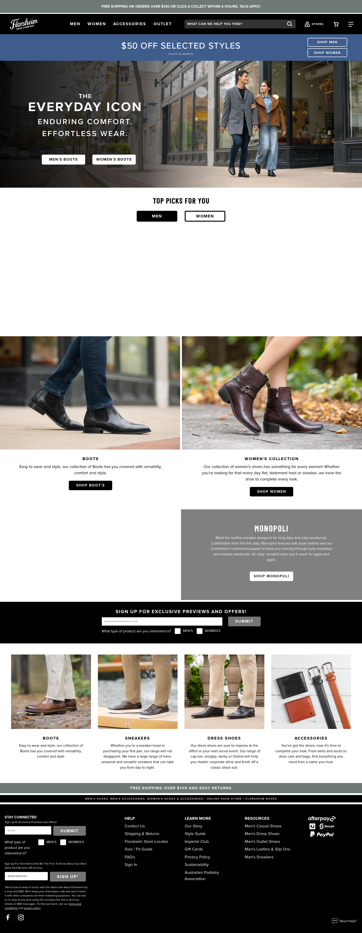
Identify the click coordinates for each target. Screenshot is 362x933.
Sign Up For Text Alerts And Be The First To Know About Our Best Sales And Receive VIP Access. (45, 865)
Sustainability (197, 864)
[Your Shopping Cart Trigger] (336, 24)
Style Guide (195, 833)
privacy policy (32, 908)
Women (205, 216)
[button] (75, 24)
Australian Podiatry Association (202, 875)
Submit (244, 621)
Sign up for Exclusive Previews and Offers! (31, 822)
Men (157, 216)
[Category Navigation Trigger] (351, 24)
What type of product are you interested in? (136, 631)
